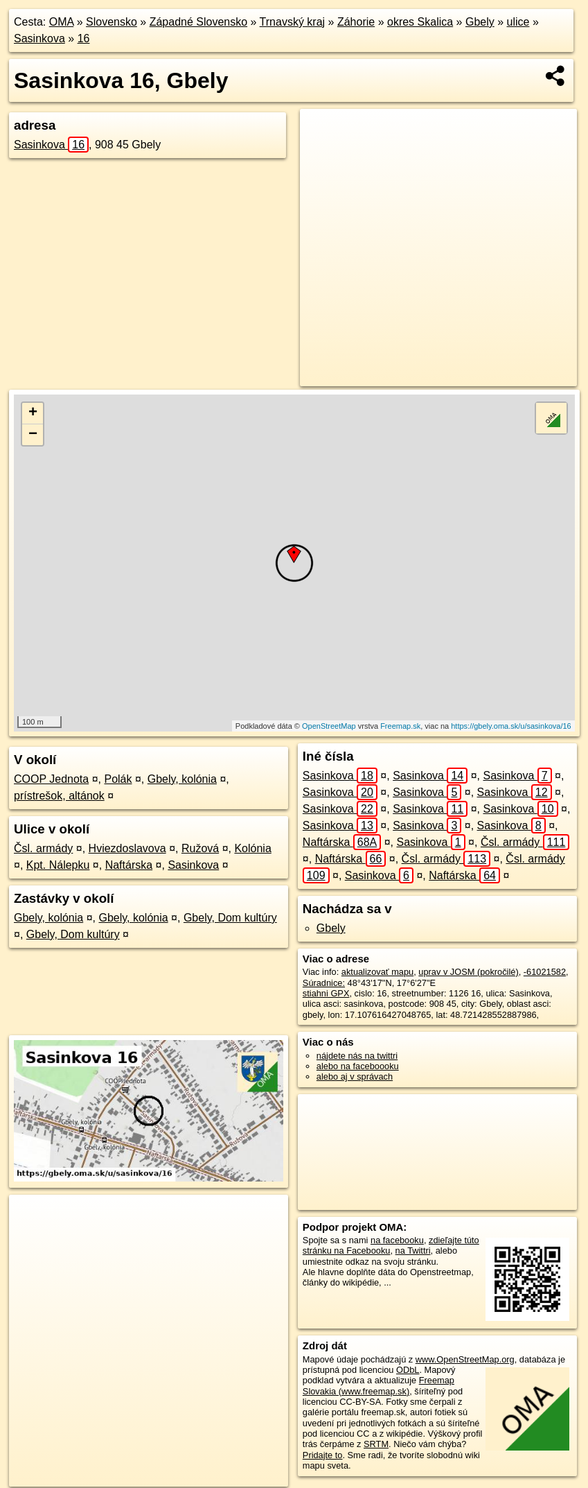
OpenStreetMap (329, 726)
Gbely (480, 22)
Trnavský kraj (293, 22)
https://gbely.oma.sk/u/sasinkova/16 (511, 726)
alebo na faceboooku (358, 1066)
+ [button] (32, 413)
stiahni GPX (326, 993)
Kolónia (252, 848)
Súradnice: (324, 983)
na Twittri (413, 1250)
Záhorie (356, 22)
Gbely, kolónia (182, 779)
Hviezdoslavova (127, 848)
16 (84, 38)
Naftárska (128, 865)
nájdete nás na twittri (357, 1055)
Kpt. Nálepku (58, 865)
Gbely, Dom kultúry (230, 918)
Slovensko (111, 22)
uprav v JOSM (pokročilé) (468, 972)
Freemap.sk (400, 726)
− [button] (32, 434)
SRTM (376, 1444)
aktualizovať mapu (377, 972)
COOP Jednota (51, 779)
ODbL (407, 1370)
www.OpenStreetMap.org (465, 1359)
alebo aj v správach (355, 1076)
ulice (518, 22)
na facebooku (397, 1240)
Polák (118, 779)
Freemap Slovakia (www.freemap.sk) (378, 1385)
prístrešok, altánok (59, 796)
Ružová (200, 848)
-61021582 (545, 972)
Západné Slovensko (198, 22)
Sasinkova (39, 38)
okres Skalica (420, 22)
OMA (61, 22)
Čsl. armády (43, 848)
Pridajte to (323, 1455)
